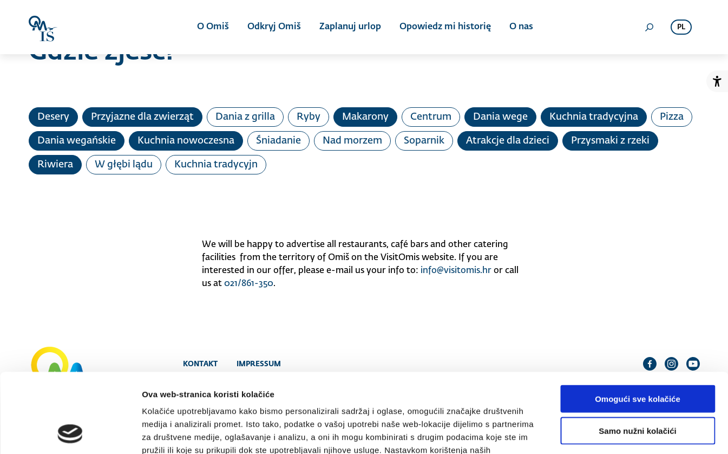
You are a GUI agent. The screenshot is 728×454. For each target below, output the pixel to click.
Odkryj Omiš (274, 27)
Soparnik (424, 141)
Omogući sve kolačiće (637, 324)
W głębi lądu (124, 165)
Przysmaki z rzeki (610, 141)
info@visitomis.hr (456, 271)
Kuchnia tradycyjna (593, 117)
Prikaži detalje (560, 432)
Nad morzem (352, 141)
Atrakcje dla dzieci (507, 141)
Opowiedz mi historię (445, 27)
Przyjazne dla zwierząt (142, 117)
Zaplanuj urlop (350, 27)
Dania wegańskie (76, 141)
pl (681, 27)
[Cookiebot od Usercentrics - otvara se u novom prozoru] (70, 433)
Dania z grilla (245, 117)
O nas (521, 27)
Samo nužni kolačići (637, 356)
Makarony (365, 117)
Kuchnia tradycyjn (216, 165)
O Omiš (213, 27)
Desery (53, 117)
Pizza (672, 117)
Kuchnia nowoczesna (185, 141)
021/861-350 (248, 284)
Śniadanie (278, 141)
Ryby (308, 117)
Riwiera (55, 165)
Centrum (430, 117)
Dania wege (500, 117)
